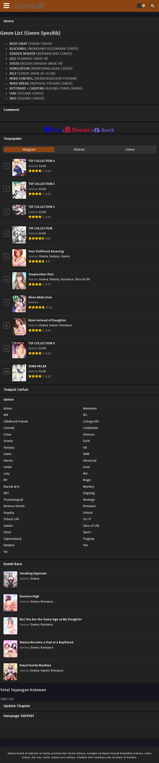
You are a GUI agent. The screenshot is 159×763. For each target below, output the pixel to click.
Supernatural (13, 538)
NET (6, 493)
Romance (67, 279)
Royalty (9, 512)
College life (91, 421)
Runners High (29, 596)
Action (8, 408)
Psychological (13, 499)
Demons (89, 434)
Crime (7, 434)
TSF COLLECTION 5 (41, 343)
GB (85, 447)
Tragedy (88, 538)
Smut (7, 532)
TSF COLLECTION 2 (41, 207)
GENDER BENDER (22, 54)
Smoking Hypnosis (33, 573)
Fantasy (54, 256)
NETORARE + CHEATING (26, 88)
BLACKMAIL (17, 49)
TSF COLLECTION (40, 228)
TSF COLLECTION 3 (41, 184)
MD (85, 473)
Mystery (88, 486)
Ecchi (42, 166)
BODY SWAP (18, 44)
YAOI (12, 98)
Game (7, 454)
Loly (6, 473)
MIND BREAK (19, 84)
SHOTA (14, 64)
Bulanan (79, 149)
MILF (13, 74)
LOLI (12, 59)
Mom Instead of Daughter (47, 320)
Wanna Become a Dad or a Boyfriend (46, 642)
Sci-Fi (87, 519)
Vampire (9, 545)
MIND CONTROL (21, 79)
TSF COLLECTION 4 (41, 161)
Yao (85, 545)
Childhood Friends (16, 421)
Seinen (8, 525)
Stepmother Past (41, 274)
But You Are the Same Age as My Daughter (51, 619)
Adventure (90, 408)
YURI (13, 93)
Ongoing (89, 493)
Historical (90, 460)
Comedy (9, 428)
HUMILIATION (19, 69)
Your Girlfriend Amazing (46, 251)
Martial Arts (12, 486)
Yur (6, 552)
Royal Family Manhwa (35, 665)
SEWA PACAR (37, 366)
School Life (11, 519)
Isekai (8, 467)
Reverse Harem (14, 506)
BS (85, 415)
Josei (86, 467)
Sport (87, 532)
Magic (87, 480)
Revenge (89, 499)
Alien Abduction (40, 297)
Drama (43, 256)
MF (6, 480)
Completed (90, 428)
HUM (86, 454)
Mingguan (29, 149)
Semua (130, 149)
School (88, 512)
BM (6, 415)
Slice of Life (82, 279)
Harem (65, 256)
